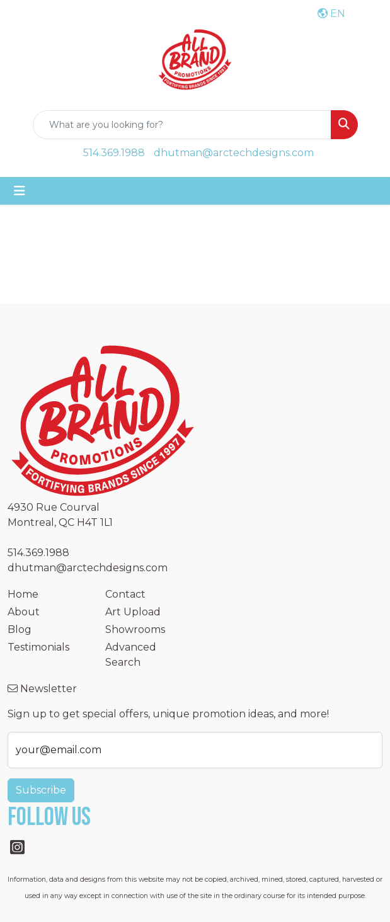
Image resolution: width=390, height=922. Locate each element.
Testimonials (38, 647)
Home (23, 594)
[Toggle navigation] (19, 191)
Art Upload (133, 612)
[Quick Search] (182, 124)
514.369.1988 (114, 153)
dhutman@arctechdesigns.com (234, 153)
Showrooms (135, 629)
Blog (20, 629)
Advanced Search (130, 654)
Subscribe (41, 790)
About (24, 612)
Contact (125, 594)
